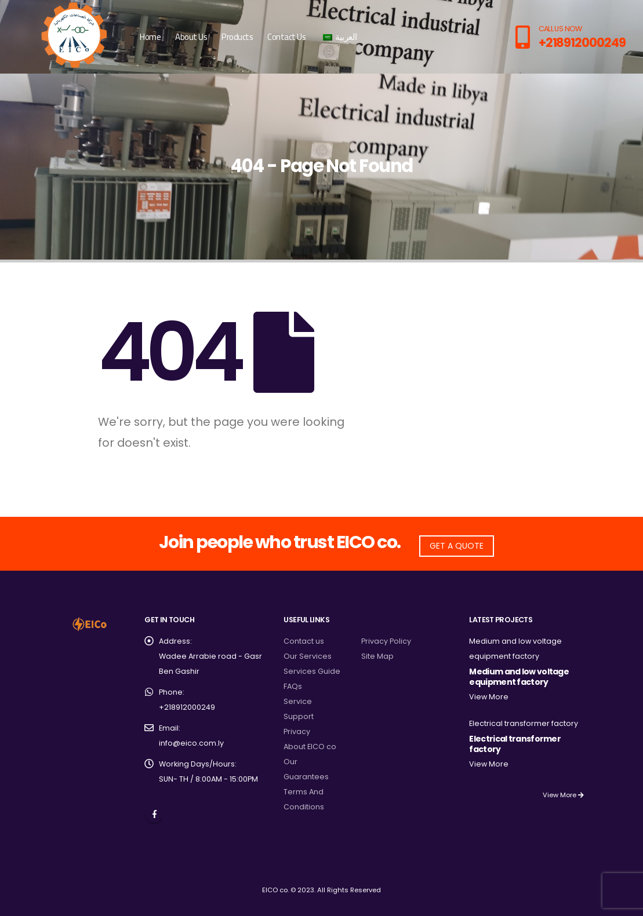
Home (150, 36)
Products (237, 36)
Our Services (308, 656)
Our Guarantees (306, 769)
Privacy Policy (386, 641)
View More (488, 697)
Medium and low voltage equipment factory (519, 677)
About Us (191, 36)
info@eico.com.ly (191, 743)
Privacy (297, 731)
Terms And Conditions (304, 799)
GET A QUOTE (457, 546)
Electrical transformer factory (523, 723)
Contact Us (286, 36)
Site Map (377, 656)
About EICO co (310, 746)
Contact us (304, 641)
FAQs (293, 686)
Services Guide (312, 671)
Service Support (299, 708)
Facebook (154, 814)
